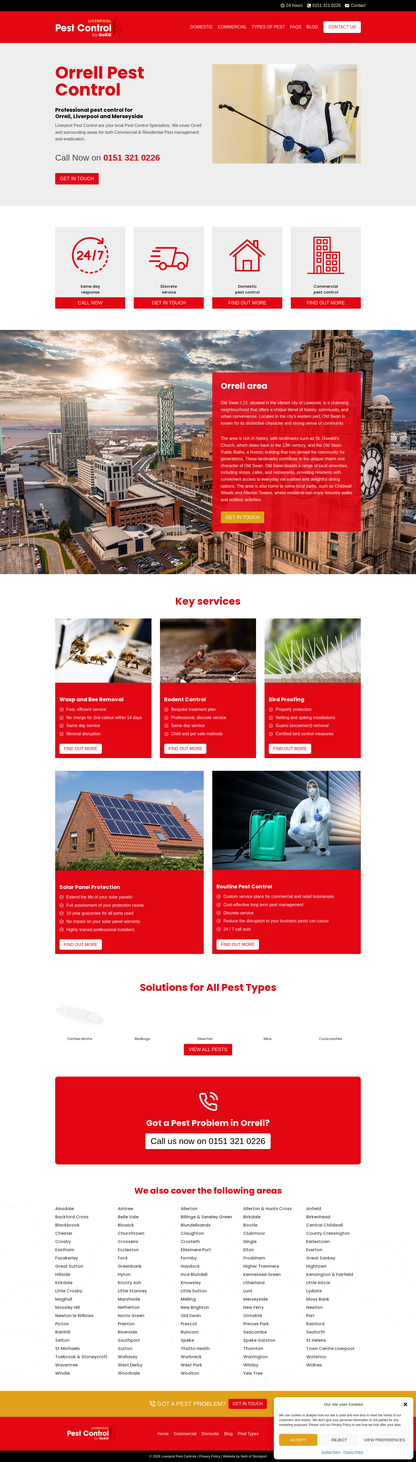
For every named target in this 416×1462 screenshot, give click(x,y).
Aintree (125, 1209)
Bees (327, 1039)
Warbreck (191, 1357)
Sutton (125, 1349)
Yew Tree (253, 1373)
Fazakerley (66, 1258)
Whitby (250, 1365)
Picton (62, 1324)
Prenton (126, 1324)
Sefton (62, 1340)
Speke (187, 1340)
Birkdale (252, 1217)
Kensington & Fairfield (329, 1274)
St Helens (316, 1340)
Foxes (264, 1039)
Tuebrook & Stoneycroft (81, 1357)
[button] (405, 1404)
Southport (129, 1340)
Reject (339, 1440)
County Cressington (328, 1233)
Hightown (316, 1266)
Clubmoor (254, 1233)
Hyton (124, 1274)
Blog (312, 27)
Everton (314, 1250)
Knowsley (191, 1283)
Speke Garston (259, 1340)
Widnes (314, 1365)
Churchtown (131, 1233)
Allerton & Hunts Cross (267, 1209)
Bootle (250, 1225)
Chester (63, 1233)
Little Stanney (132, 1291)
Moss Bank (317, 1299)
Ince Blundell (194, 1274)
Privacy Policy (353, 1452)
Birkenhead (318, 1217)
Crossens (128, 1242)
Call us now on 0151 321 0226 (208, 1141)
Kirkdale (63, 1283)
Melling (188, 1299)
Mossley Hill (67, 1307)
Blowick (126, 1225)
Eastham (64, 1250)
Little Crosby (68, 1291)
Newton (314, 1307)
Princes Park (256, 1324)
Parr (310, 1316)
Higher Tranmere (261, 1266)
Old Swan (191, 1316)
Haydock (190, 1266)
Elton (248, 1250)
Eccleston (128, 1250)
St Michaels (67, 1349)
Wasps (138, 1039)
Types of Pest (268, 27)
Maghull (63, 1299)
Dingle (250, 1242)
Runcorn (189, 1332)
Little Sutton (194, 1291)
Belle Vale (128, 1217)
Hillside (62, 1274)
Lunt (247, 1291)
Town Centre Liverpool (330, 1349)
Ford (122, 1258)
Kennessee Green (262, 1274)
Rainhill (62, 1332)
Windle (62, 1373)
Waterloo (316, 1357)
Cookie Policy (331, 1452)
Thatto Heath (195, 1349)
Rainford (315, 1324)
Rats (201, 1039)
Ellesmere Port (196, 1250)
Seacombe (255, 1332)
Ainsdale (64, 1209)
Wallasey (127, 1357)
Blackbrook (67, 1225)
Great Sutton (69, 1266)
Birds (76, 1039)
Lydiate (314, 1291)
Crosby (63, 1242)
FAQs (295, 27)
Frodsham (254, 1258)
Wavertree (66, 1365)
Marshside (129, 1299)
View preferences (384, 1440)
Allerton (189, 1209)
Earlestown (318, 1242)
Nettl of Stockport (254, 1456)
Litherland (254, 1283)
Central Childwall (324, 1225)
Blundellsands (196, 1225)
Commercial (232, 27)
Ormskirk (252, 1316)
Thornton (253, 1349)
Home (163, 1433)
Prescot (189, 1324)
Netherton (129, 1307)
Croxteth (190, 1242)
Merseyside (255, 1299)
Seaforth (315, 1332)
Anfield (313, 1209)
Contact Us (342, 27)
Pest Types (248, 1433)
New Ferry (253, 1307)
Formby (189, 1258)
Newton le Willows (74, 1316)
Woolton (190, 1373)
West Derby (130, 1365)
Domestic (201, 27)
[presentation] (75, 1016)
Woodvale (129, 1373)
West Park (191, 1365)
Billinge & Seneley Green (206, 1217)
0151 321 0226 (131, 157)
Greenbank (130, 1266)
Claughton (192, 1233)
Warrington (255, 1357)
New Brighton (195, 1307)
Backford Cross (72, 1217)
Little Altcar (318, 1283)
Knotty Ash (129, 1283)
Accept (298, 1440)
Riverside (127, 1332)
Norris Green (131, 1316)
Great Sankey (320, 1258)
